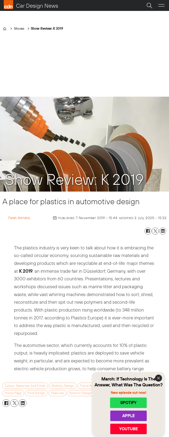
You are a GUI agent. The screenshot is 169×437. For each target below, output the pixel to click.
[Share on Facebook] (148, 231)
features (57, 393)
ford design (36, 393)
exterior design (81, 393)
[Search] (149, 5)
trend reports (90, 386)
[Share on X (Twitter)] (155, 231)
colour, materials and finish (25, 386)
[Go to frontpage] (30, 4)
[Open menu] (161, 5)
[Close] (158, 378)
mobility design (63, 386)
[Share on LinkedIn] (162, 231)
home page (13, 393)
